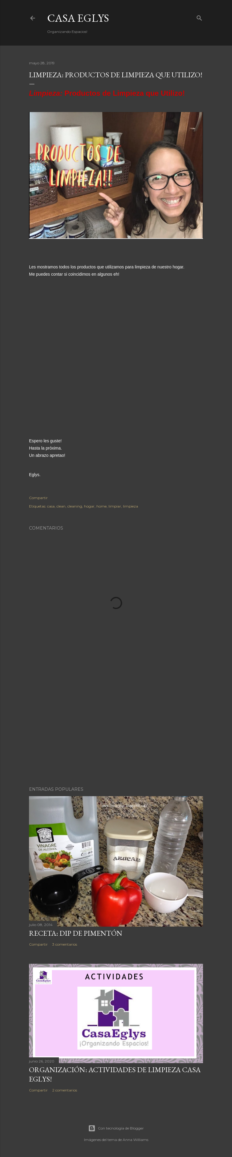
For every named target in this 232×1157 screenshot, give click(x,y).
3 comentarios (64, 944)
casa (51, 506)
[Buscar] (199, 17)
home (101, 506)
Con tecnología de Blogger (116, 1128)
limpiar (114, 506)
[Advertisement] (116, 729)
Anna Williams (135, 1139)
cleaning (74, 506)
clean (61, 506)
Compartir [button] (38, 497)
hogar (89, 506)
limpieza (130, 506)
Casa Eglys (78, 18)
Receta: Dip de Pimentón (75, 933)
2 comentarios (64, 1090)
